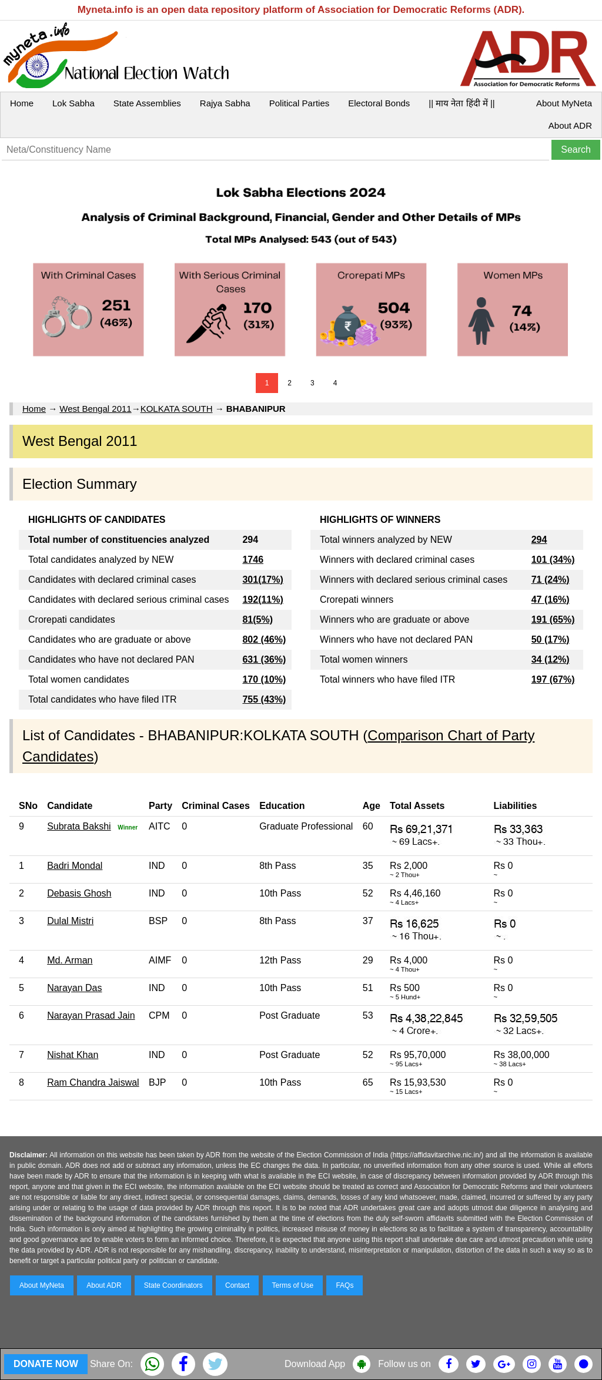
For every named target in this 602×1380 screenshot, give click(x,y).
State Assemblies (147, 103)
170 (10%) (264, 679)
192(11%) (262, 600)
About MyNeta (564, 103)
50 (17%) (550, 639)
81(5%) (257, 619)
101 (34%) (553, 560)
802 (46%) (264, 639)
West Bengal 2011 (95, 409)
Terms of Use (293, 1285)
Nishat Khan (72, 1055)
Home (22, 103)
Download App (315, 1364)
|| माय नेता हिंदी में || (461, 103)
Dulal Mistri (70, 921)
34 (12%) (550, 659)
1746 (252, 560)
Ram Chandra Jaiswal (93, 1082)
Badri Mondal (74, 866)
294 (539, 540)
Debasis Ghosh (79, 893)
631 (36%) (264, 659)
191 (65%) (553, 619)
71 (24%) (550, 580)
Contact (237, 1285)
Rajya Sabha (225, 103)
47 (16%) (550, 600)
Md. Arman (69, 960)
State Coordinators (173, 1285)
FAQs (344, 1285)
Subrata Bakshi (79, 826)
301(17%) (262, 580)
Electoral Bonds (379, 103)
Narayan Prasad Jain (91, 1015)
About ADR (570, 125)
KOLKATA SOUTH (177, 409)
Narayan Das (74, 988)
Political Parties (299, 103)
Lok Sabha (73, 103)
